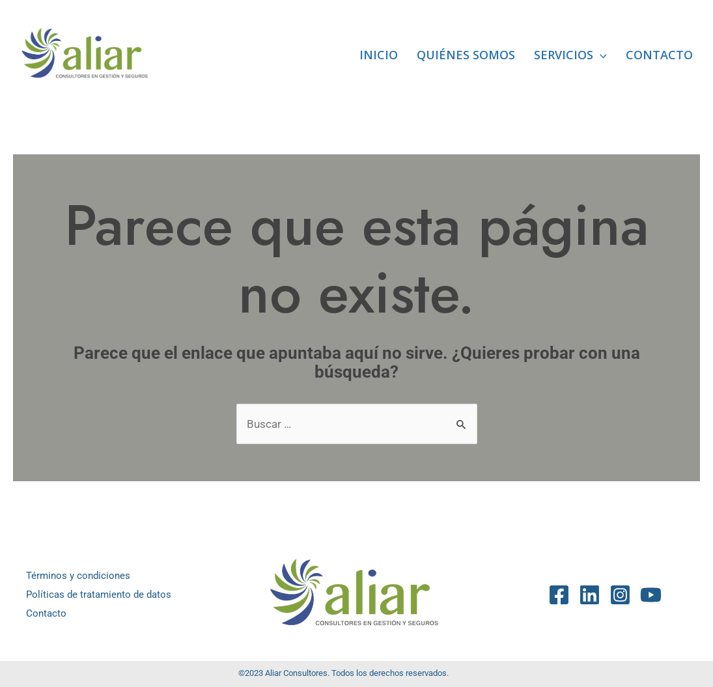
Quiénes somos (466, 55)
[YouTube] (651, 595)
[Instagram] (620, 595)
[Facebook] (559, 595)
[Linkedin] (590, 595)
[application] (600, 54)
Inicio (378, 55)
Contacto (659, 55)
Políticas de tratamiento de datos (98, 594)
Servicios (570, 54)
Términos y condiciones (78, 576)
